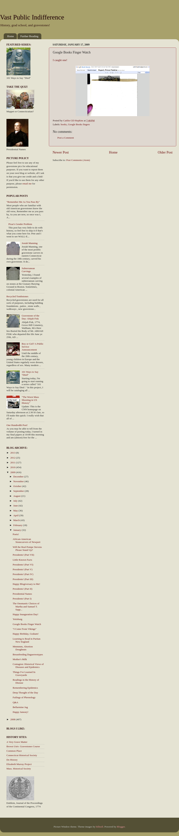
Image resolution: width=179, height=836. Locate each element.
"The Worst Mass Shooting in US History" (30, 400)
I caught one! (60, 60)
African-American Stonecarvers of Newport (26, 540)
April (16, 515)
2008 (13, 719)
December (18, 476)
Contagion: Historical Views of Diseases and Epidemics (28, 665)
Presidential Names (22, 593)
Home (10, 36)
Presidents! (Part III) (23, 579)
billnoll (99, 826)
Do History (12, 759)
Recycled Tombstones (17, 296)
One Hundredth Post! (17, 425)
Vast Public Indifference (32, 17)
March (16, 520)
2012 (13, 457)
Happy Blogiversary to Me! (26, 584)
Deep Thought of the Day (25, 692)
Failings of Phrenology (24, 697)
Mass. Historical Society (18, 768)
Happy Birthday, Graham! (26, 633)
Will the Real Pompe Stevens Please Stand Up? (27, 548)
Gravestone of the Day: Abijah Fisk (30, 317)
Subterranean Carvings (28, 270)
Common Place (14, 750)
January (17, 530)
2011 (13, 462)
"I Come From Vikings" (25, 629)
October (17, 486)
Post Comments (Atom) (78, 160)
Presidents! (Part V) (22, 569)
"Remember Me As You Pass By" (23, 201)
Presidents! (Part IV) (23, 574)
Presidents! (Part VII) (23, 554)
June (15, 505)
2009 (13, 472)
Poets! (16, 534)
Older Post (165, 152)
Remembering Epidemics (25, 687)
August (17, 496)
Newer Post (61, 152)
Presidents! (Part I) (22, 598)
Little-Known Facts (22, 559)
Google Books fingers (79, 124)
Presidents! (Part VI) (23, 564)
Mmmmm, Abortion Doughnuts (23, 648)
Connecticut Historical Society (21, 755)
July (15, 500)
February (18, 525)
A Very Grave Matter (16, 742)
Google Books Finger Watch (27, 624)
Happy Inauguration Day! (25, 614)
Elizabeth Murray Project (19, 764)
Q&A (15, 702)
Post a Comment (65, 137)
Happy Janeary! (20, 712)
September (19, 491)
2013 (13, 452)
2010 (13, 467)
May (15, 510)
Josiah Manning (29, 243)
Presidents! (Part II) (22, 588)
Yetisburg (17, 619)
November (18, 481)
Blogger (121, 826)
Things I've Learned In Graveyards (24, 673)
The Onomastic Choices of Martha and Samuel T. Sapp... (26, 606)
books (64, 124)
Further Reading (29, 36)
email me (27, 183)
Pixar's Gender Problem (20, 224)
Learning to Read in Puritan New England (26, 640)
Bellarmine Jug (20, 707)
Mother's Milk (20, 659)
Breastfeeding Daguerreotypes (28, 654)
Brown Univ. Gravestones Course (23, 746)
